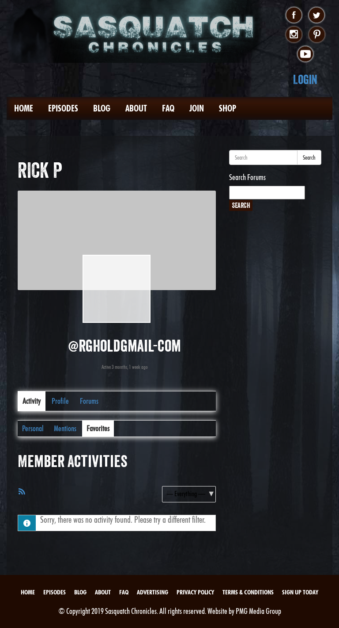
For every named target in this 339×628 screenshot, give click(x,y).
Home (23, 108)
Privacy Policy (195, 592)
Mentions (65, 428)
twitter (316, 15)
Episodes (63, 108)
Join (196, 108)
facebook (293, 15)
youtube (305, 54)
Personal (33, 428)
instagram (293, 35)
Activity (32, 401)
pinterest (316, 35)
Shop (227, 108)
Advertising (152, 592)
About (136, 108)
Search (309, 157)
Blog (101, 108)
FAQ (168, 108)
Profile (60, 401)
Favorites (98, 428)
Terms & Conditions (248, 592)
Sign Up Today (300, 592)
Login (305, 79)
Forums (89, 401)
